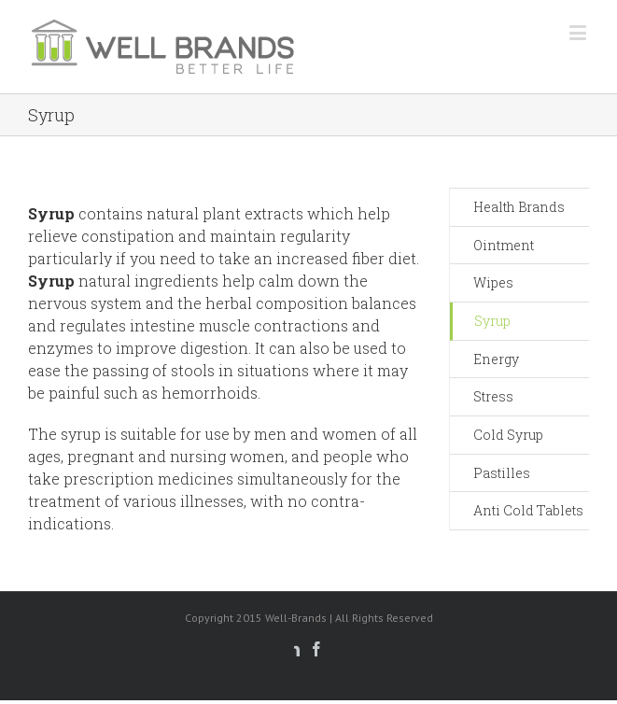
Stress (493, 396)
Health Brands (519, 207)
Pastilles (501, 473)
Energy (496, 359)
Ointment (503, 245)
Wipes (493, 282)
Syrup (492, 321)
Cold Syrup (508, 435)
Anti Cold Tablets (528, 510)
